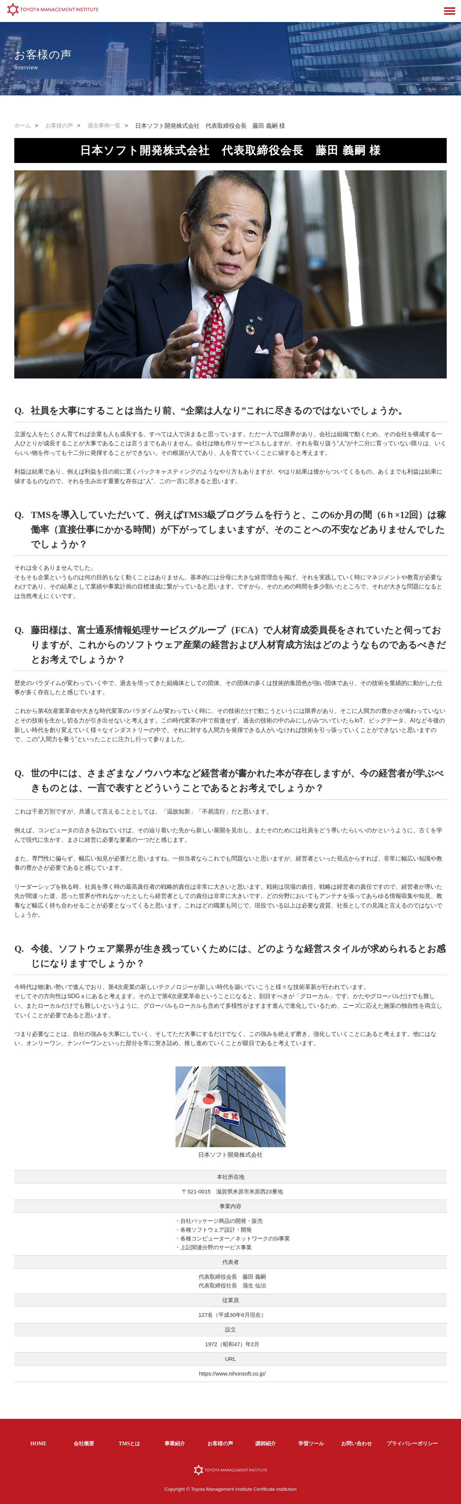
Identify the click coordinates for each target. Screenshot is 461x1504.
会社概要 (84, 1443)
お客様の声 (59, 125)
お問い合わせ (356, 1443)
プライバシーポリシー (412, 1443)
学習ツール (311, 1443)
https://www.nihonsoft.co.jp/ (232, 1373)
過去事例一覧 (104, 125)
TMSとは (129, 1443)
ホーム (22, 125)
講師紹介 (265, 1443)
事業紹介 (175, 1443)
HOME (38, 1443)
